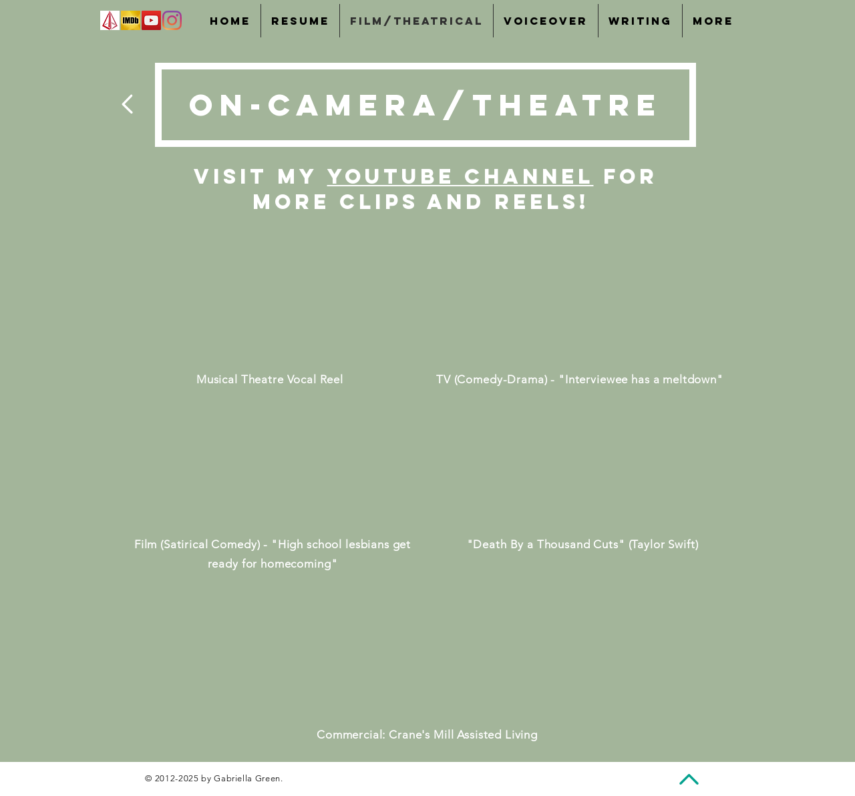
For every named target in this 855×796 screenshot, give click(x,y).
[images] (110, 20)
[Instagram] (172, 20)
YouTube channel (460, 176)
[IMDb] (130, 20)
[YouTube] (151, 20)
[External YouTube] (269, 300)
